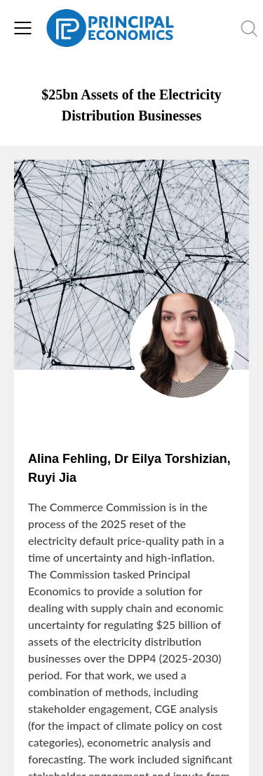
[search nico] (214, 28)
